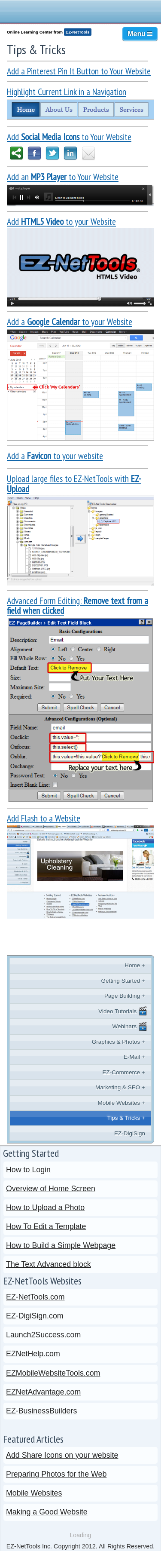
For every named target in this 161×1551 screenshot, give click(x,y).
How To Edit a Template (46, 1226)
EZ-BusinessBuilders (41, 1411)
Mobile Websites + (121, 1103)
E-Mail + (134, 1057)
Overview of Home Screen (50, 1188)
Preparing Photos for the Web (56, 1474)
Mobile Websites (34, 1493)
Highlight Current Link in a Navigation (66, 92)
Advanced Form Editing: (77, 606)
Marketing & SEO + (120, 1087)
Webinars (129, 1026)
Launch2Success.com (43, 1334)
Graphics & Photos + (118, 1042)
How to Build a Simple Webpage (60, 1245)
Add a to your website (55, 456)
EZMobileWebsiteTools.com (53, 1373)
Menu (140, 33)
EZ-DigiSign (129, 1133)
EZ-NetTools (78, 32)
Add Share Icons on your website (62, 1455)
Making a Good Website (47, 1512)
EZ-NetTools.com (35, 1297)
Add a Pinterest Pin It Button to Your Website (79, 71)
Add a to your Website (69, 322)
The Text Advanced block (48, 1264)
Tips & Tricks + (126, 1118)
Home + (135, 965)
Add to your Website (61, 221)
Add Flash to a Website (43, 818)
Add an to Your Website (62, 177)
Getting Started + (123, 981)
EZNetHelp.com (33, 1353)
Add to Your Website (69, 137)
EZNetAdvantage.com (43, 1392)
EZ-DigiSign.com (35, 1316)
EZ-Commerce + (124, 1072)
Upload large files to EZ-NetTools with (74, 483)
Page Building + (124, 996)
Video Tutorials (122, 1011)
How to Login (28, 1169)
